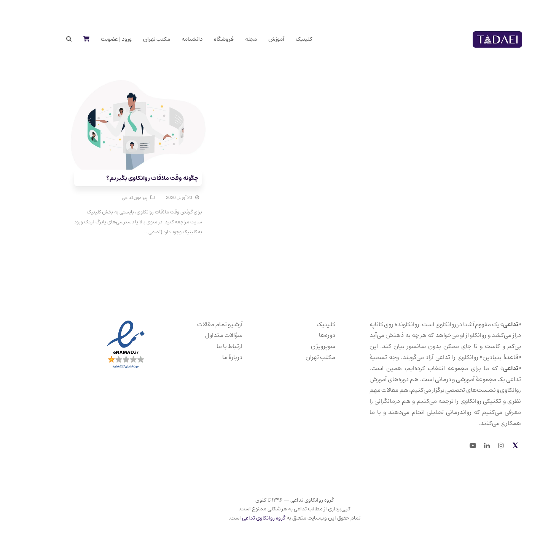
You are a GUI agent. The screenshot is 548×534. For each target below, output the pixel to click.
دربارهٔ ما (212, 357)
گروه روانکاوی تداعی (243, 518)
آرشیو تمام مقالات (199, 324)
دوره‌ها (306, 335)
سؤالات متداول (203, 335)
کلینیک (305, 324)
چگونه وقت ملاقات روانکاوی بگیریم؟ (132, 178)
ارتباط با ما (209, 346)
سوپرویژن (302, 346)
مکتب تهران (300, 357)
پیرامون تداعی (114, 198)
